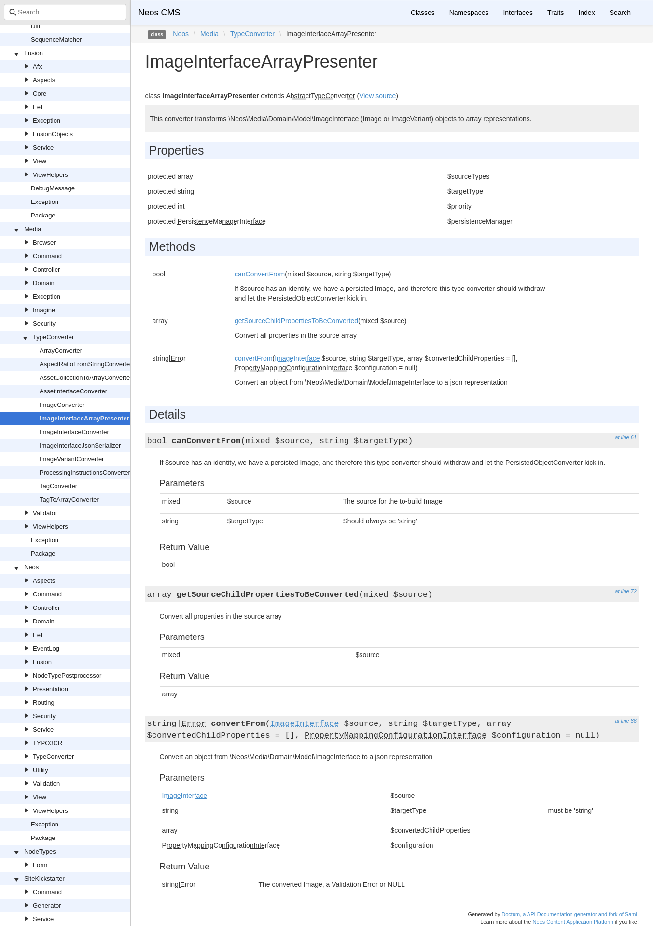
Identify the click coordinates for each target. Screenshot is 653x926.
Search (620, 12)
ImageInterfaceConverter (74, 431)
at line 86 (626, 720)
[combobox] (65, 12)
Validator (45, 513)
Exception (46, 120)
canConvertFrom (260, 274)
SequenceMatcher (56, 39)
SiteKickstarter (44, 878)
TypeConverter (53, 337)
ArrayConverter (61, 350)
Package (43, 215)
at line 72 (626, 591)
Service (43, 147)
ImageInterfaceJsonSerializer (80, 445)
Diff (35, 25)
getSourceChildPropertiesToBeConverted (296, 321)
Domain (44, 283)
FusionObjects (53, 134)
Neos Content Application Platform (572, 922)
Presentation (50, 689)
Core (39, 93)
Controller (46, 269)
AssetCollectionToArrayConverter (86, 377)
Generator (47, 905)
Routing (44, 702)
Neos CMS (160, 12)
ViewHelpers (50, 174)
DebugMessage (53, 188)
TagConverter (58, 486)
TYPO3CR (47, 743)
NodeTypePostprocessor (67, 675)
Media (32, 228)
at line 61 (626, 437)
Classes (423, 12)
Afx (37, 66)
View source (377, 96)
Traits (555, 12)
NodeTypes (40, 851)
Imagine (44, 310)
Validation (46, 783)
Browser (44, 242)
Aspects (44, 80)
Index (586, 12)
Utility (40, 770)
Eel (37, 107)
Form (40, 864)
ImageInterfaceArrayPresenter (84, 418)
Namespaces (469, 12)
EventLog (46, 648)
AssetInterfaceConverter (73, 391)
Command (47, 256)
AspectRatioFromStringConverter (86, 364)
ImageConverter (62, 404)
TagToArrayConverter (69, 499)
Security (44, 323)
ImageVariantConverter (72, 459)
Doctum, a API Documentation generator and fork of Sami (569, 914)
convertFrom (254, 358)
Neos (31, 567)
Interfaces (517, 12)
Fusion (33, 53)
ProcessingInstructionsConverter (85, 472)
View (39, 161)
